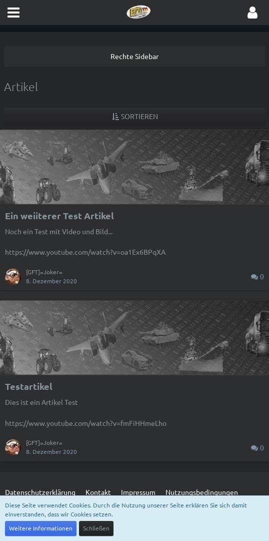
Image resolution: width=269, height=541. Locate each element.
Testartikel (28, 386)
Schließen (96, 528)
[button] (13, 13)
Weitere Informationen (40, 528)
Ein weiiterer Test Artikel (59, 215)
